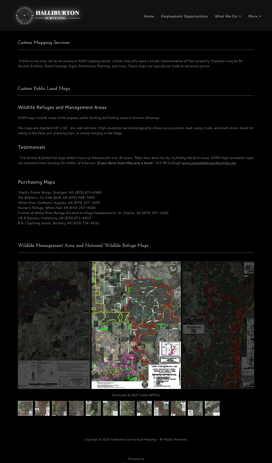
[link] (48, 15)
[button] (228, 16)
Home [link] (149, 16)
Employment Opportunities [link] (184, 16)
